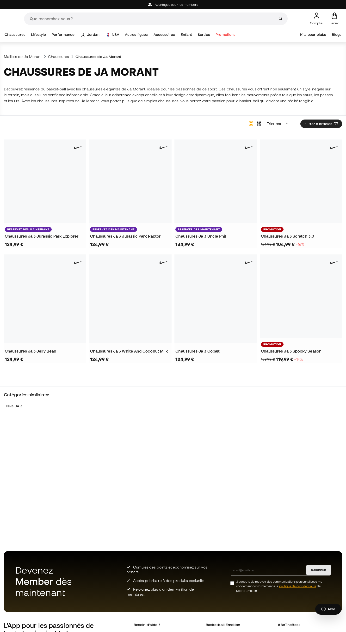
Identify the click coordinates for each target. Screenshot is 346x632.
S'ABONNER (318, 570)
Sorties (204, 34)
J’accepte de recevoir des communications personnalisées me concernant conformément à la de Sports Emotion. (279, 586)
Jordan (90, 34)
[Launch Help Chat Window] (328, 609)
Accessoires (164, 34)
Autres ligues (136, 34)
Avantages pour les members (173, 4)
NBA (112, 34)
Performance (63, 34)
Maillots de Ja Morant (23, 56)
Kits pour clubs (313, 34)
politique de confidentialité (297, 586)
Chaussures (15, 34)
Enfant (186, 34)
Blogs (336, 34)
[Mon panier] (334, 19)
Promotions (225, 34)
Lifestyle (38, 34)
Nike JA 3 (14, 406)
